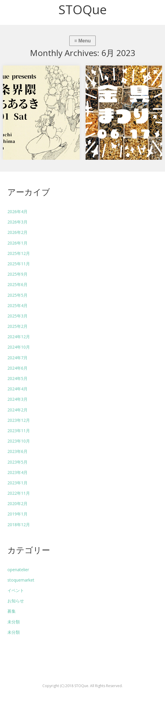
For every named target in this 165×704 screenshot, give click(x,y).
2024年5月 (17, 378)
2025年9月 (17, 274)
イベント (15, 590)
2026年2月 (17, 232)
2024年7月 (17, 357)
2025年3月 (17, 316)
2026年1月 (17, 243)
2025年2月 (17, 326)
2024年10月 (18, 347)
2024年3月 (17, 399)
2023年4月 (17, 472)
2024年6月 (17, 368)
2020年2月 (17, 503)
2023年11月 (18, 430)
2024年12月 (18, 336)
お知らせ (15, 601)
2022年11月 (18, 493)
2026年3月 (17, 222)
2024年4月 (17, 389)
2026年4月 (17, 211)
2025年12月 (18, 253)
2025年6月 (17, 284)
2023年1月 (17, 483)
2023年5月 (17, 462)
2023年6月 (17, 451)
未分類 (13, 622)
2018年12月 (18, 524)
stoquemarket (20, 580)
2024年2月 (17, 410)
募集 (11, 611)
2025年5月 (17, 295)
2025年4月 (17, 305)
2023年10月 (18, 441)
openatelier (18, 569)
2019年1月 (17, 514)
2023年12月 (18, 420)
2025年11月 (18, 263)
